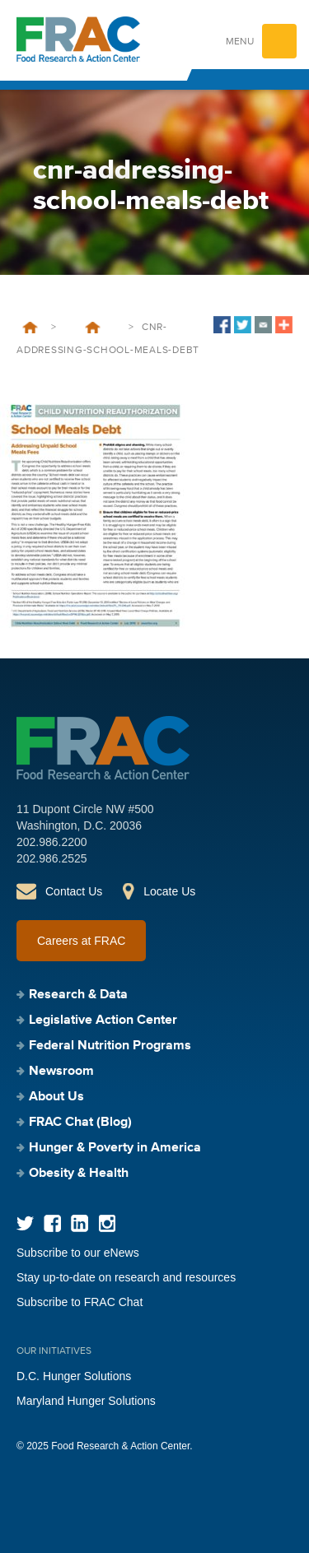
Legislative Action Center (103, 1020)
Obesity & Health (79, 1173)
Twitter (25, 1223)
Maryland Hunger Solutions (86, 1400)
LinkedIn (79, 1223)
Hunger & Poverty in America (115, 1148)
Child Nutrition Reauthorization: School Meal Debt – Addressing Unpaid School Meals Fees (92, 327)
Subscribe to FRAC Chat (79, 1302)
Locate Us (169, 891)
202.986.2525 (51, 858)
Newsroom (61, 1071)
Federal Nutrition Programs (110, 1046)
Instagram (106, 1223)
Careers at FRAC (81, 940)
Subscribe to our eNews (77, 1252)
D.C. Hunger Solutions (73, 1376)
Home (30, 327)
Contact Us (73, 891)
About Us (56, 1097)
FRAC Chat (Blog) (80, 1122)
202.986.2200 (51, 842)
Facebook (52, 1223)
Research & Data (78, 995)
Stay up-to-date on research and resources (126, 1277)
